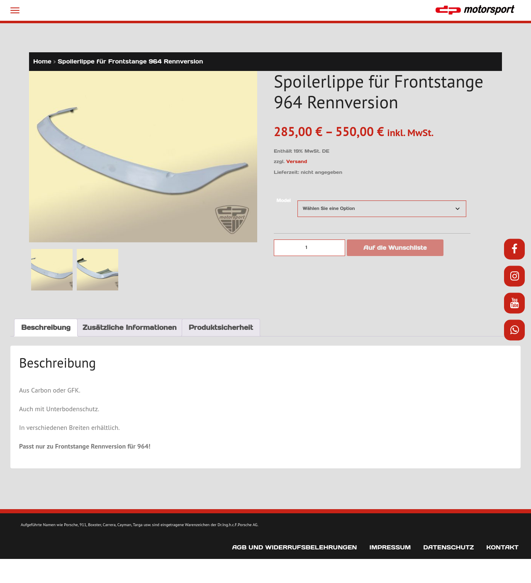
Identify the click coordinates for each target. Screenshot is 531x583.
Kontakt (502, 547)
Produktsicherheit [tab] (221, 327)
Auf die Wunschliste (395, 247)
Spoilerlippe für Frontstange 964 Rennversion (130, 61)
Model (283, 200)
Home (42, 61)
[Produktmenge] (309, 247)
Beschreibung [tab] (46, 327)
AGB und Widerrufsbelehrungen (294, 547)
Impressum (390, 547)
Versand (296, 161)
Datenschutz (448, 547)
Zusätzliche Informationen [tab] (130, 327)
